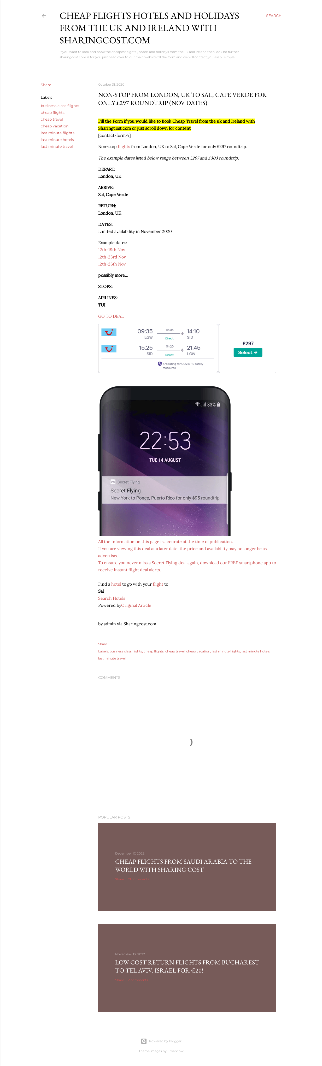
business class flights (60, 105)
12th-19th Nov (111, 249)
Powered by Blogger (161, 1041)
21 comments (138, 879)
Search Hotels (111, 598)
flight (158, 584)
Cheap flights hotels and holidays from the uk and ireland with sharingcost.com (149, 27)
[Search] (274, 15)
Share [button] (46, 85)
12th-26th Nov (112, 264)
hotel (116, 584)
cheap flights (53, 112)
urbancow (175, 1051)
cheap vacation (54, 126)
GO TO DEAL (111, 316)
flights (124, 146)
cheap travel (52, 119)
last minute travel (57, 146)
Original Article (136, 605)
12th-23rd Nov (112, 257)
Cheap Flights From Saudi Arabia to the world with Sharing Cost (183, 865)
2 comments (138, 980)
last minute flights (57, 133)
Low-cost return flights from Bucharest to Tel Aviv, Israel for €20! (187, 966)
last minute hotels (57, 139)
